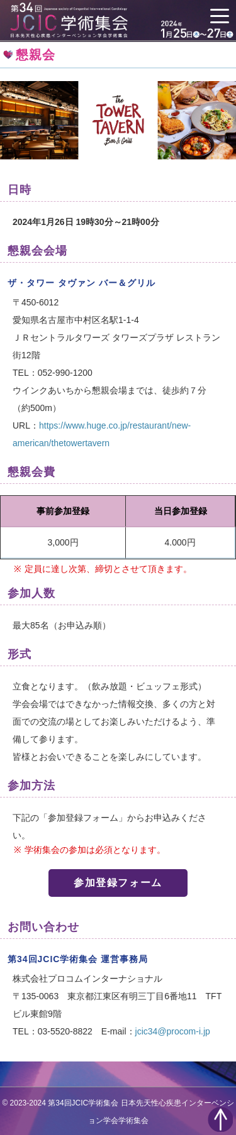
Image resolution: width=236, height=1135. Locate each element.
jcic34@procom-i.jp (172, 1031)
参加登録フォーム (118, 882)
